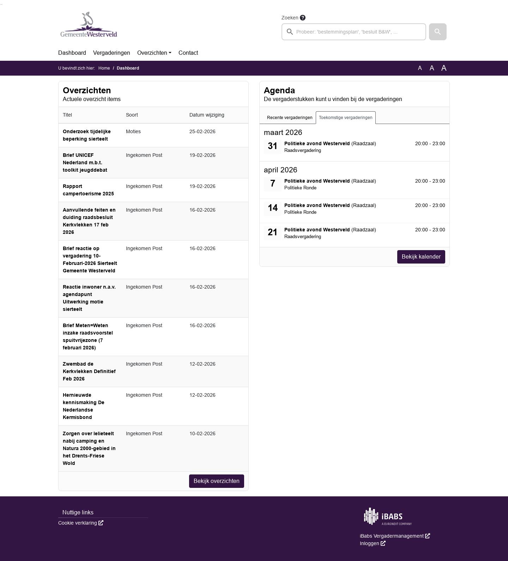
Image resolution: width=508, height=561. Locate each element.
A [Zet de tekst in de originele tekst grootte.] (420, 68)
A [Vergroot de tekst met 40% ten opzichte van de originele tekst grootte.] (444, 68)
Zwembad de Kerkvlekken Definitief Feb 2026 (89, 371)
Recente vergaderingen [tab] (290, 117)
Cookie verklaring (80, 523)
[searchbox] (354, 31)
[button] (438, 31)
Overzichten (152, 53)
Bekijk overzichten (217, 481)
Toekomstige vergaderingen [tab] (346, 117)
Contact (188, 53)
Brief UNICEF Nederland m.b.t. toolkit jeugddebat (85, 162)
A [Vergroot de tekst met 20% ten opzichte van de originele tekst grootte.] (432, 68)
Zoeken (290, 17)
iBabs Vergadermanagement (395, 536)
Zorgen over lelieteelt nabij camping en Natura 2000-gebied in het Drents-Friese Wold (89, 448)
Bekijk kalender (421, 257)
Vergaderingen (111, 53)
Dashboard (72, 53)
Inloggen (373, 543)
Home (104, 68)
